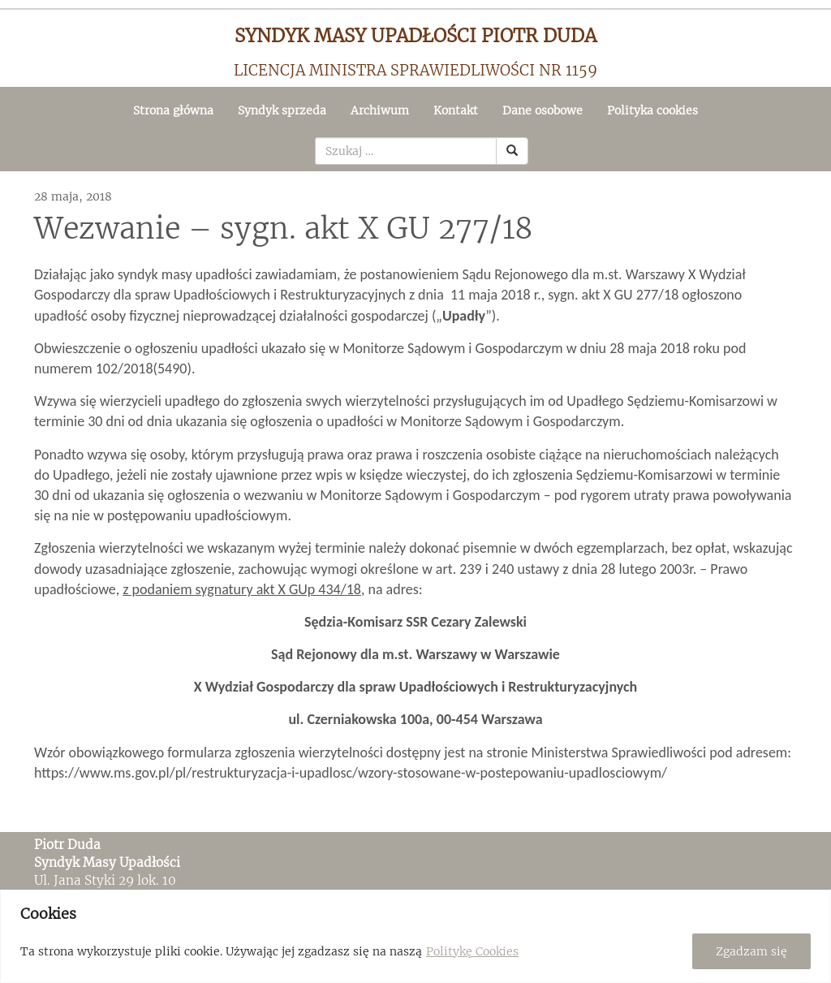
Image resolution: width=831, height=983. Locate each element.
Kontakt (455, 110)
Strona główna (173, 110)
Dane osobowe (542, 110)
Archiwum (380, 110)
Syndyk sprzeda (282, 110)
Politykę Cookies (472, 951)
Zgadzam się (751, 951)
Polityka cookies (652, 110)
